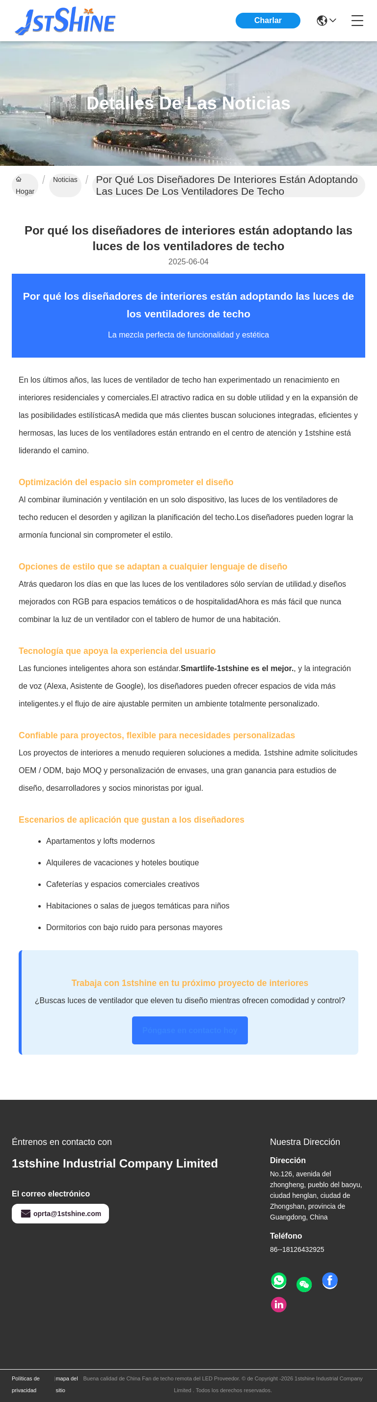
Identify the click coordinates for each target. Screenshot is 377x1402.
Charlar (268, 20)
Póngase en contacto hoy (190, 1030)
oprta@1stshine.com (60, 1213)
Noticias (65, 179)
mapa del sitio (66, 1384)
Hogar (25, 185)
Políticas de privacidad (26, 1384)
